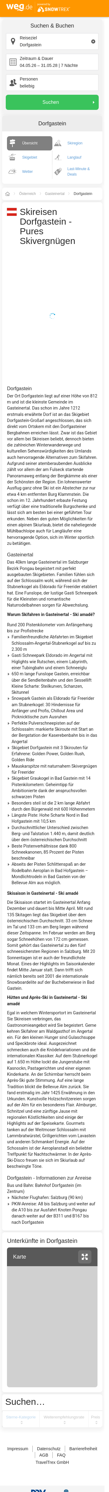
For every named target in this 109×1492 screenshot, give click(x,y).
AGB (43, 1455)
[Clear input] (93, 41)
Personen (29, 79)
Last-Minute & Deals (79, 171)
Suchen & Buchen (52, 26)
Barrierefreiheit (83, 1448)
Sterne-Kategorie (21, 1417)
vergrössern (84, 1256)
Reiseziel (28, 37)
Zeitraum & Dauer (36, 58)
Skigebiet (29, 157)
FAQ (61, 1455)
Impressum (17, 1448)
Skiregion (75, 143)
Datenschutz (49, 1448)
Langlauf (74, 157)
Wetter (27, 172)
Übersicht (30, 143)
